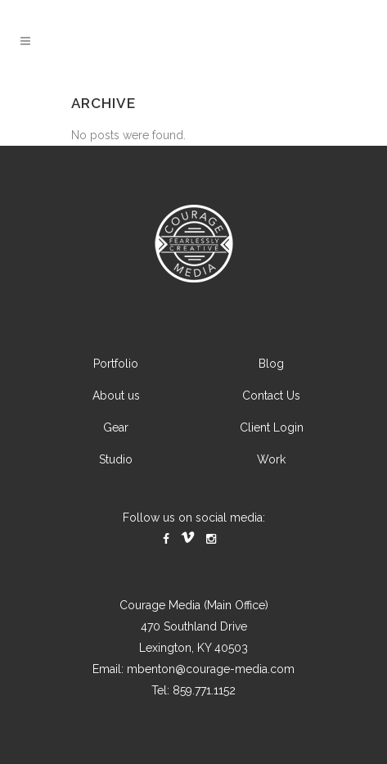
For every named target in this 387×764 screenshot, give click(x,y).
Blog (271, 363)
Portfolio (115, 363)
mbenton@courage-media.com (211, 669)
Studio (116, 459)
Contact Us (271, 395)
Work (271, 459)
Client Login (272, 427)
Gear (115, 427)
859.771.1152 (204, 690)
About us (116, 395)
